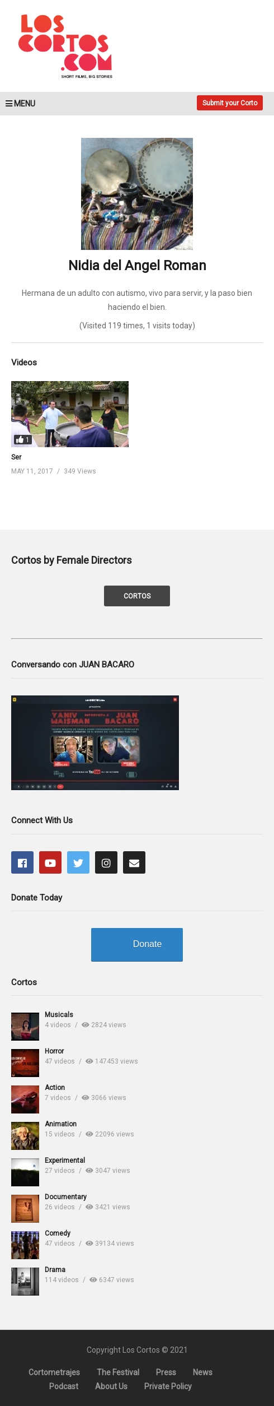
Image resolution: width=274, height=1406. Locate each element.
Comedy (57, 1233)
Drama (55, 1270)
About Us (111, 1386)
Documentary (66, 1197)
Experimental (65, 1160)
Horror (54, 1051)
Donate (147, 944)
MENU (20, 103)
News (202, 1372)
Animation (61, 1124)
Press (166, 1372)
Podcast (63, 1386)
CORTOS (137, 596)
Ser (16, 457)
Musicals (59, 1015)
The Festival (118, 1372)
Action (55, 1088)
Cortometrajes (54, 1372)
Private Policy (168, 1386)
